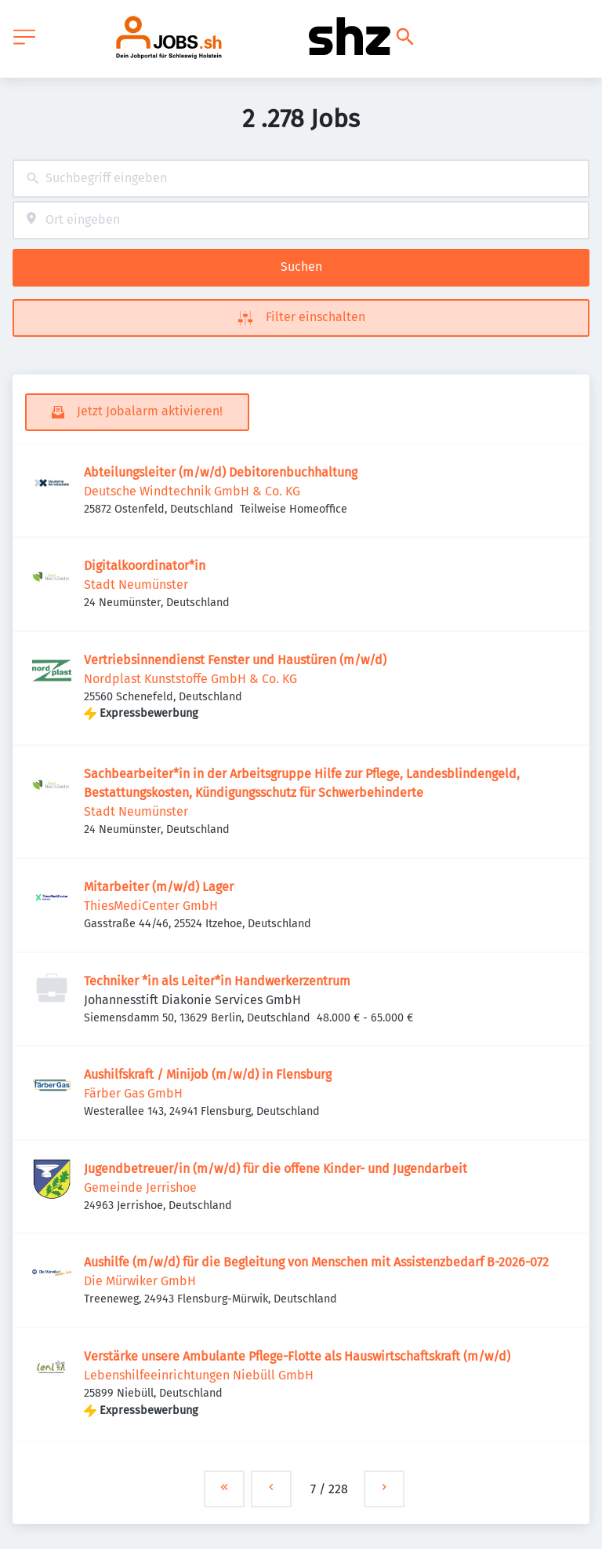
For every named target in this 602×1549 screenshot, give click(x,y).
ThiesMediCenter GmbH (151, 905)
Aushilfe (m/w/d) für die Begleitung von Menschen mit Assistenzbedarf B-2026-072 (316, 1262)
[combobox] (301, 178)
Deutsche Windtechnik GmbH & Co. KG (192, 491)
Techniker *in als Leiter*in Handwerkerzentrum (217, 981)
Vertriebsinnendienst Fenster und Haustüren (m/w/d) (235, 659)
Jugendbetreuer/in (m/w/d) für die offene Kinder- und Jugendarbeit (275, 1168)
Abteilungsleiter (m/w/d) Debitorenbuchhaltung (220, 472)
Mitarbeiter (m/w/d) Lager (159, 886)
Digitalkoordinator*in (144, 565)
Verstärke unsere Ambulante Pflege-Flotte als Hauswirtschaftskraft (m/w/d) (297, 1356)
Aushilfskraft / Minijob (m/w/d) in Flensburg (208, 1074)
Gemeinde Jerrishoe (140, 1187)
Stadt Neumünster (136, 584)
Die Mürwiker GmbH (140, 1280)
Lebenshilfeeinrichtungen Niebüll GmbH (199, 1375)
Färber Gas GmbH (133, 1093)
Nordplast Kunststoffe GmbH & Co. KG (190, 678)
